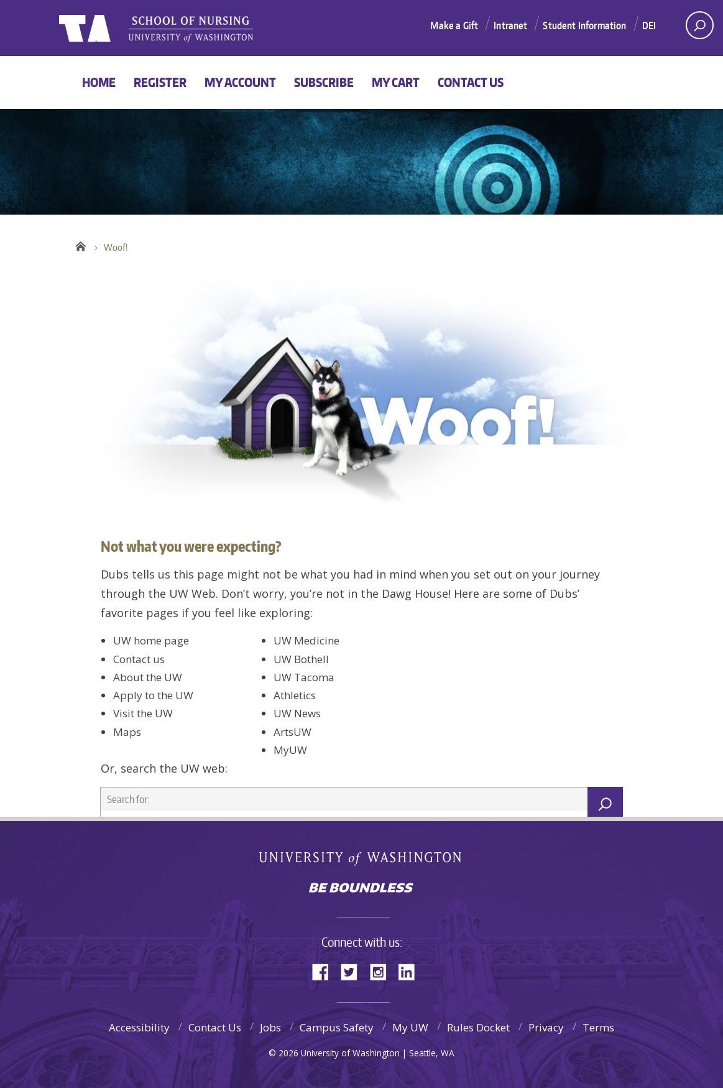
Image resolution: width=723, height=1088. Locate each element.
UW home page (151, 640)
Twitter (354, 971)
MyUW (290, 750)
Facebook (325, 971)
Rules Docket (478, 1027)
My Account (240, 82)
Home (99, 82)
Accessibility (139, 1027)
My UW (410, 1027)
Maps (127, 732)
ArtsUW (292, 732)
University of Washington (361, 861)
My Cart (396, 82)
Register (160, 82)
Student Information (584, 25)
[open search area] (700, 25)
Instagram (382, 971)
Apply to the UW (153, 695)
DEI (649, 25)
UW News (297, 713)
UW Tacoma (304, 677)
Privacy (546, 1027)
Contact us (139, 659)
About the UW (147, 677)
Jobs (270, 1027)
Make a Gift (454, 25)
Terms (598, 1027)
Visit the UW (143, 713)
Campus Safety (337, 1027)
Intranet (510, 25)
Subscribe (324, 82)
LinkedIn (411, 971)
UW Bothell (301, 659)
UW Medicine (306, 640)
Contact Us (471, 82)
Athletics (295, 695)
